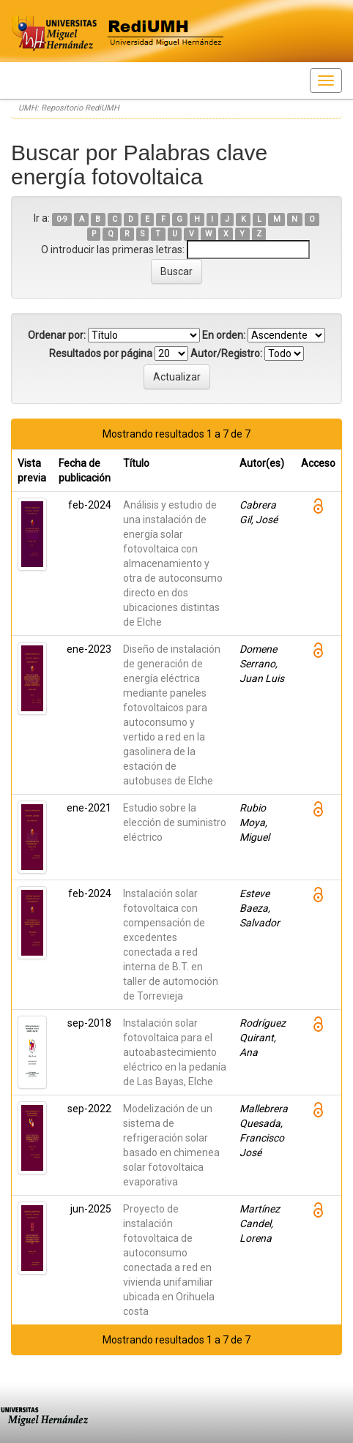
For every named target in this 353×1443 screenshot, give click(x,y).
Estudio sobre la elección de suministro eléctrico (174, 822)
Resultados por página (100, 353)
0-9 (61, 219)
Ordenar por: (57, 335)
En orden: (223, 335)
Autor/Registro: (226, 353)
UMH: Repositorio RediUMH (68, 108)
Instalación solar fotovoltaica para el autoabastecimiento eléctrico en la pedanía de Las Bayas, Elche (174, 1052)
